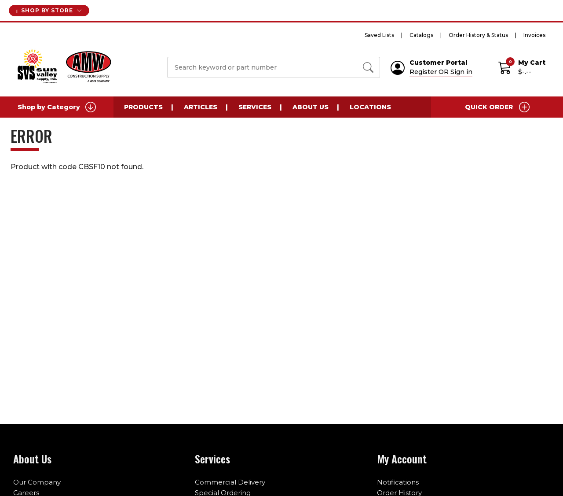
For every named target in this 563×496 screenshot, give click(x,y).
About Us (310, 107)
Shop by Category (57, 107)
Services (254, 107)
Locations (370, 107)
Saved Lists (379, 35)
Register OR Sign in (440, 72)
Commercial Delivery (230, 482)
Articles (200, 107)
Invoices (534, 35)
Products (143, 107)
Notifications (398, 482)
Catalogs (421, 35)
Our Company (37, 482)
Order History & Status (478, 35)
